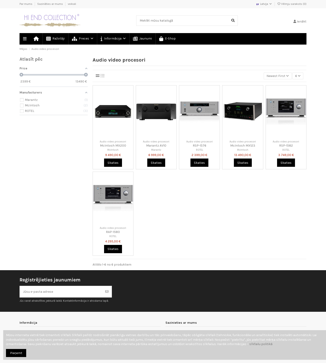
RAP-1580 (113, 232)
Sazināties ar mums (50, 4)
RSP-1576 (199, 145)
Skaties (113, 163)
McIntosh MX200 (113, 145)
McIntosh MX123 (242, 145)
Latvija (264, 4)
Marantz (156, 149)
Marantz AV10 (156, 145)
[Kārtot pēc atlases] (278, 76)
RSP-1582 (286, 145)
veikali (72, 4)
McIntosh (113, 149)
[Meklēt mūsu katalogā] (233, 20)
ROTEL (199, 149)
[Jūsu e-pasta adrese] (61, 291)
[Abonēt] (107, 291)
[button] (113, 39)
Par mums (26, 4)
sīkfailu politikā (260, 344)
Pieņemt (16, 353)
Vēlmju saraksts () (291, 4)
